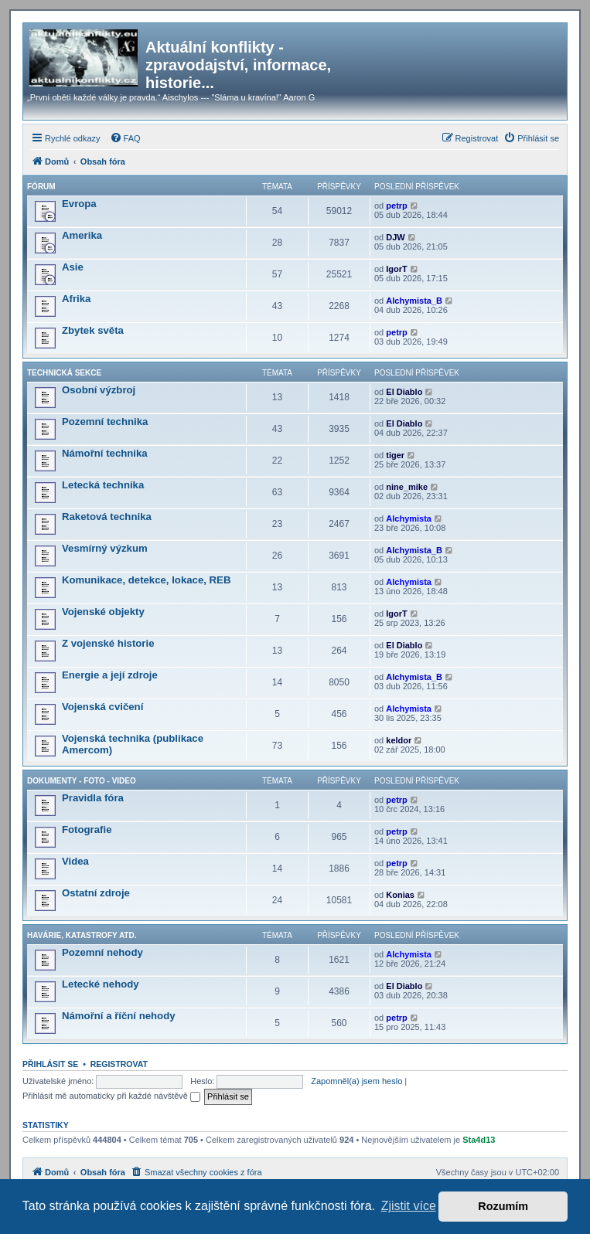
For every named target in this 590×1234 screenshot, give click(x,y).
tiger (395, 455)
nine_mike (407, 486)
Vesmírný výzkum (105, 548)
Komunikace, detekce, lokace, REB (146, 580)
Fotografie (86, 829)
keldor (398, 740)
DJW (395, 237)
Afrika (76, 298)
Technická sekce (64, 373)
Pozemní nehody (102, 952)
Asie (73, 267)
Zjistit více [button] (408, 1205)
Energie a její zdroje (110, 675)
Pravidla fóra (93, 798)
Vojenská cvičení (102, 706)
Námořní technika (105, 453)
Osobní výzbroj (98, 390)
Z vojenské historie (108, 643)
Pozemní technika (105, 421)
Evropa (79, 203)
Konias (400, 894)
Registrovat (119, 1064)
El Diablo (404, 391)
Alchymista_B (414, 300)
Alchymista (408, 518)
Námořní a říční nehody (119, 1016)
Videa (75, 861)
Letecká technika (103, 485)
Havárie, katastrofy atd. (81, 935)
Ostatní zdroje (96, 893)
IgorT (397, 269)
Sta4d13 (478, 1139)
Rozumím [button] (503, 1206)
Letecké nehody (100, 984)
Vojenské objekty (103, 611)
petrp (397, 205)
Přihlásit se (50, 1064)
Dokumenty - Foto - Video (81, 781)
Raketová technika (107, 516)
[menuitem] (125, 138)
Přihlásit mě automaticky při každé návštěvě (111, 1095)
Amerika (82, 235)
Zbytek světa (93, 330)
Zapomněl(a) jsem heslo (356, 1081)
